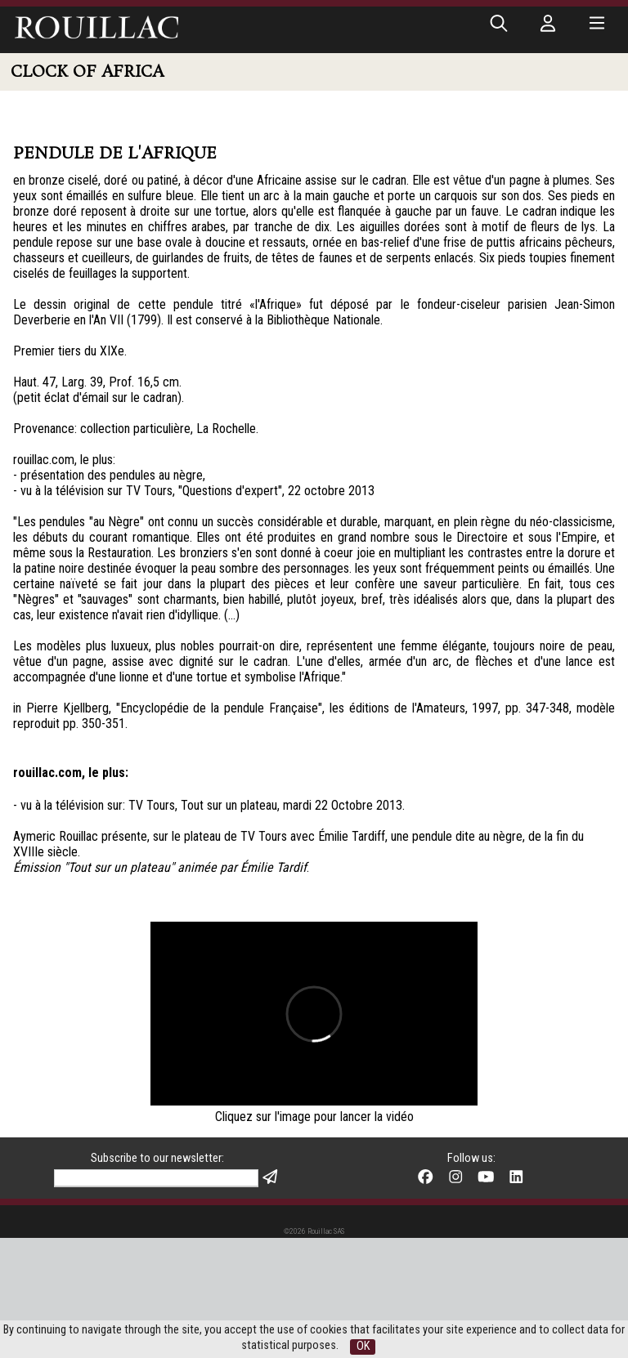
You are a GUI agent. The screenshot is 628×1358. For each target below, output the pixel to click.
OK (363, 1346)
